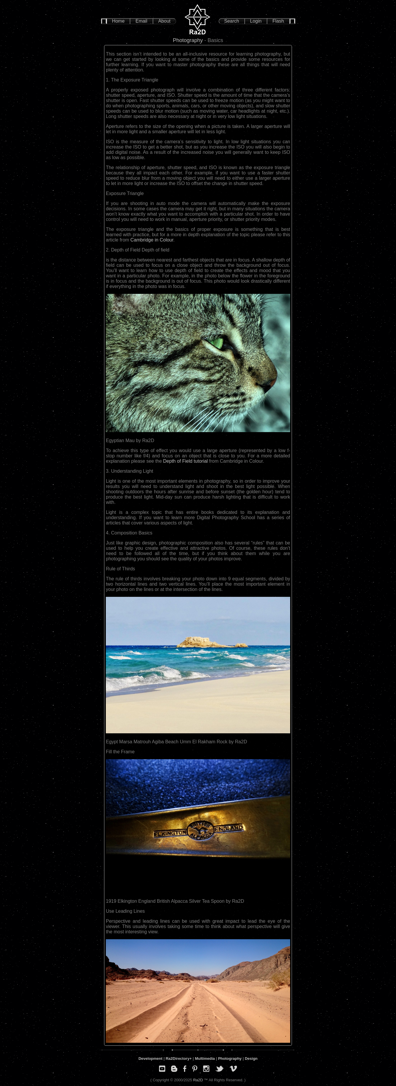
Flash (278, 21)
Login (255, 21)
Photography (188, 40)
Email (141, 21)
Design (251, 1058)
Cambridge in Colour (151, 239)
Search (231, 21)
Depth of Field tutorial (186, 461)
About (164, 21)
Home (118, 21)
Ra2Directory (177, 1058)
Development (150, 1058)
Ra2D (198, 1080)
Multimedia (205, 1058)
